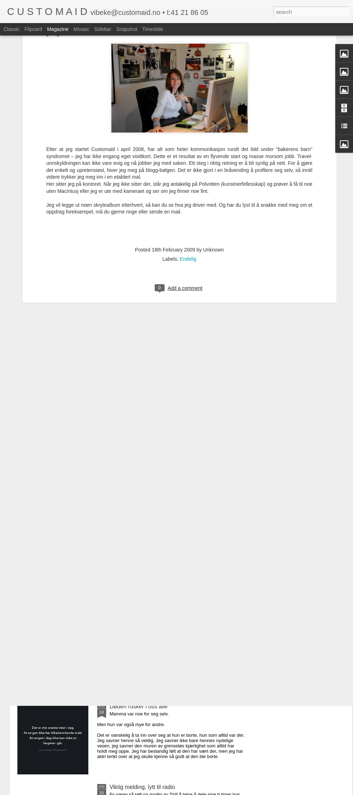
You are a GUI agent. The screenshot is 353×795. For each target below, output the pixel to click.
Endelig (188, 191)
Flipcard (33, 29)
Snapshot (126, 29)
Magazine (58, 29)
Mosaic (81, 29)
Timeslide (152, 29)
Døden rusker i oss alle (139, 706)
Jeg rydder (123, 626)
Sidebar (102, 29)
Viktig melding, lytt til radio (142, 787)
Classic (12, 29)
